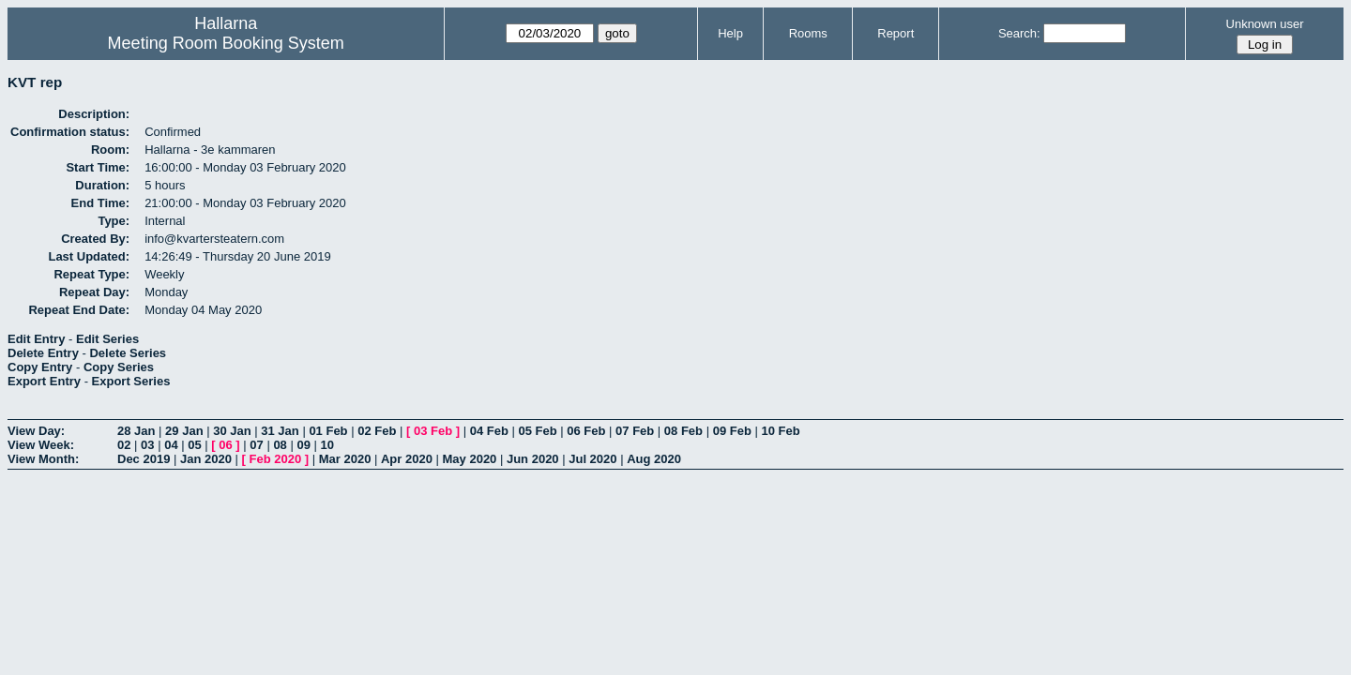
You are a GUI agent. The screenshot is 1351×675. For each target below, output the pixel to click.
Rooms (808, 33)
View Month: (43, 459)
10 (327, 445)
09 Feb (732, 431)
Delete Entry (43, 353)
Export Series (131, 381)
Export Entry (44, 381)
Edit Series (107, 339)
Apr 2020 (407, 459)
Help (730, 33)
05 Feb (537, 431)
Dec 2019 (143, 459)
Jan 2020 (206, 459)
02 (123, 445)
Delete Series (127, 353)
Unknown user (1265, 24)
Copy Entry (40, 367)
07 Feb (634, 431)
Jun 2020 (533, 459)
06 (225, 445)
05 (194, 445)
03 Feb (433, 431)
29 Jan (184, 431)
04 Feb (489, 431)
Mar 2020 (345, 459)
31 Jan (279, 431)
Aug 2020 (654, 459)
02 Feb (376, 431)
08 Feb (683, 431)
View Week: (41, 445)
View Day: (36, 431)
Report (895, 33)
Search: (1019, 33)
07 (256, 445)
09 (303, 445)
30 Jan (231, 431)
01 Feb (328, 431)
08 (279, 445)
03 (147, 445)
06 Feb (586, 431)
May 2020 (470, 459)
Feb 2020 (276, 459)
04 (170, 445)
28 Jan (136, 431)
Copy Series (118, 367)
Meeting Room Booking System (226, 43)
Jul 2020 (592, 459)
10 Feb (780, 431)
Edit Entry (36, 339)
